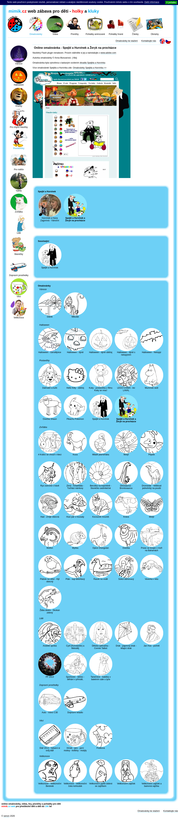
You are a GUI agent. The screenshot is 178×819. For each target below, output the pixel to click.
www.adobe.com (108, 53)
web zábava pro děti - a (54, 11)
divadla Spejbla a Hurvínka (92, 63)
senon (6, 816)
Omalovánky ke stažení (127, 41)
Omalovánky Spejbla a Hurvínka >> (89, 68)
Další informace (151, 2)
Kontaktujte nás (148, 41)
